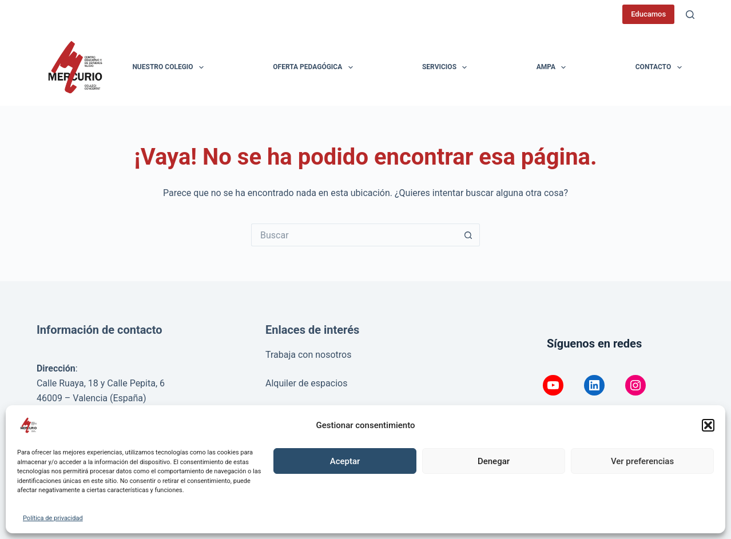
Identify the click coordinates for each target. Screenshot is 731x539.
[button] (708, 425)
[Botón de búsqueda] (468, 234)
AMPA (554, 67)
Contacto (660, 67)
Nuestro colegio (170, 67)
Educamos (648, 14)
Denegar (494, 461)
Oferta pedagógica (315, 67)
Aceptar (345, 461)
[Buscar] (690, 14)
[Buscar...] (354, 234)
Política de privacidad (53, 518)
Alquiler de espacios (306, 383)
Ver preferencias (642, 461)
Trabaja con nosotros (308, 354)
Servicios (446, 67)
